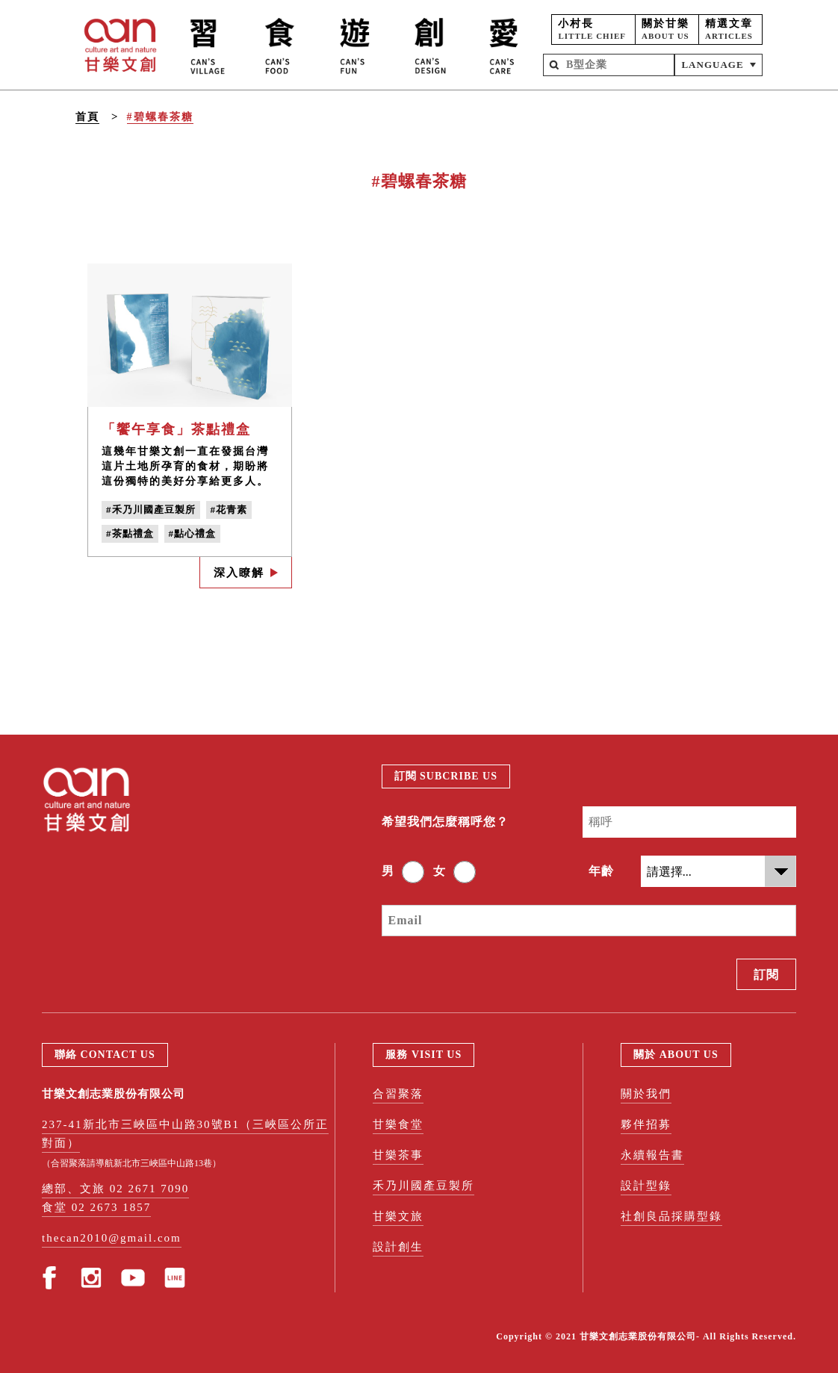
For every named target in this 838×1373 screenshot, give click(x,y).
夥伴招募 (646, 1124)
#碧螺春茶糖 (160, 116)
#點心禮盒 (193, 533)
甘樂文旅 (398, 1216)
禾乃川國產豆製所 (423, 1186)
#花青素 (229, 509)
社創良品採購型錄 (671, 1216)
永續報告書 (652, 1155)
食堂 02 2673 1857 (96, 1207)
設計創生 (398, 1247)
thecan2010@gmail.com (111, 1238)
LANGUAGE (712, 64)
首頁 (87, 116)
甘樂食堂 (398, 1124)
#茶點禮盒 (130, 533)
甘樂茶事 (398, 1155)
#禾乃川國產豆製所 (151, 509)
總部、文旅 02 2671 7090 (115, 1189)
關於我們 (646, 1094)
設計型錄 (646, 1186)
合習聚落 (398, 1094)
